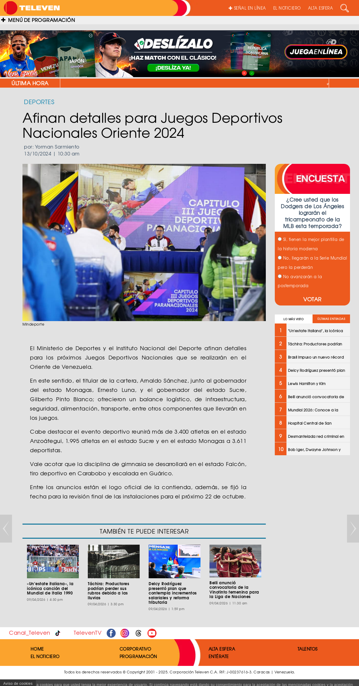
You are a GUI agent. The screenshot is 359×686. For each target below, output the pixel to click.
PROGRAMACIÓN (138, 656)
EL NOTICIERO (287, 8)
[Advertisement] (312, 556)
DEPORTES (39, 101)
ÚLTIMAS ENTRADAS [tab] (331, 319)
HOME (37, 649)
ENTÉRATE (219, 656)
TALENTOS (308, 649)
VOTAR (312, 299)
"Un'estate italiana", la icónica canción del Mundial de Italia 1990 (261, 83)
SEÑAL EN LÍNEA (247, 8)
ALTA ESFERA (320, 8)
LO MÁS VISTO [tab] (293, 319)
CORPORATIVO (135, 649)
